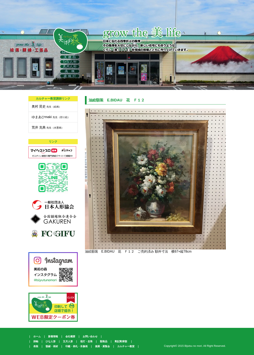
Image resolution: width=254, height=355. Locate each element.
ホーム (37, 336)
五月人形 (68, 341)
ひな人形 (51, 341)
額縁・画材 (52, 346)
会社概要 (70, 336)
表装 (35, 346)
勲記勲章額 (121, 341)
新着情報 (53, 336)
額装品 (103, 341)
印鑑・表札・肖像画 (76, 346)
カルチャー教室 (126, 346)
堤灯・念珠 (86, 341)
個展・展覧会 (102, 346)
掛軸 (35, 341)
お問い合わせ (90, 336)
